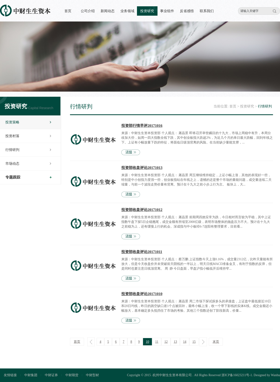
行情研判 (12, 150)
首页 (67, 11)
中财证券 (51, 375)
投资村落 (12, 136)
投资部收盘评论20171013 (141, 168)
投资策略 (12, 122)
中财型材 (92, 375)
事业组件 (167, 11)
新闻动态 (108, 11)
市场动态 (12, 163)
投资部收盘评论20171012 (141, 210)
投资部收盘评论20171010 (141, 294)
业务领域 (127, 11)
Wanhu (275, 375)
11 (156, 341)
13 (175, 341)
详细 (129, 152)
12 (166, 341)
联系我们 (207, 11)
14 (184, 341)
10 (147, 341)
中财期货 (71, 375)
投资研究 (147, 11)
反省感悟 (187, 11)
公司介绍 (88, 11)
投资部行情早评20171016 (141, 126)
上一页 (91, 341)
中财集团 (30, 375)
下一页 (203, 341)
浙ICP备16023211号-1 (236, 375)
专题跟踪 (12, 177)
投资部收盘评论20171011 (141, 252)
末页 (216, 341)
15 (194, 341)
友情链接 (10, 375)
